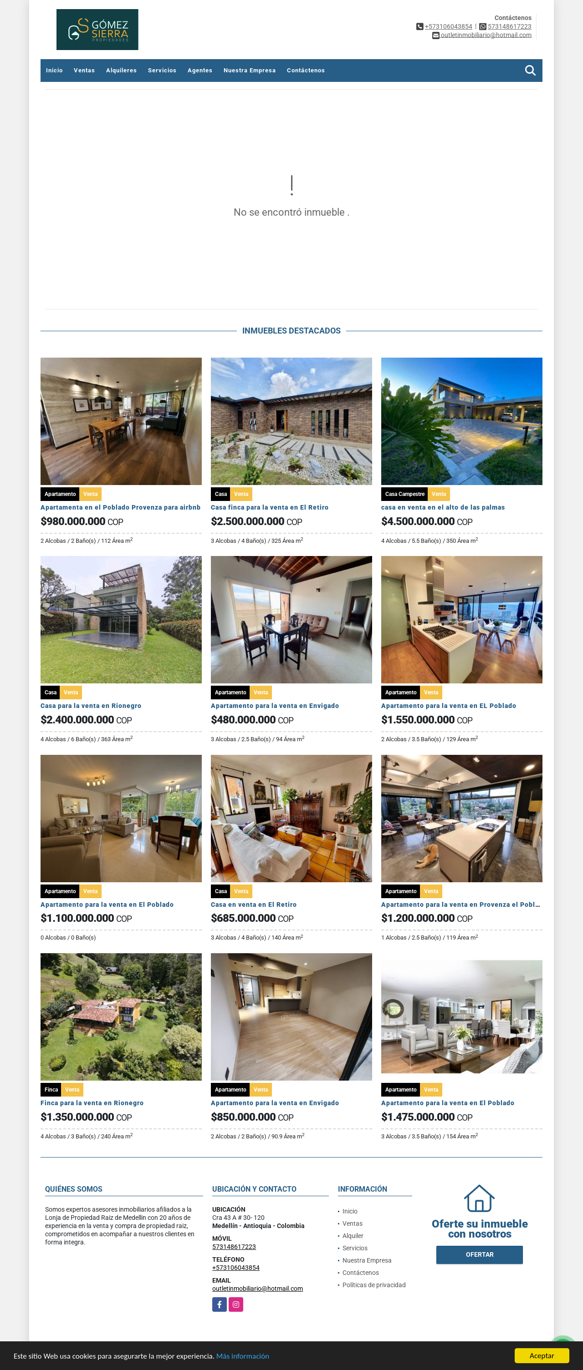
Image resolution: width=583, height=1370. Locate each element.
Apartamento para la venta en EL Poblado (449, 705)
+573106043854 (448, 26)
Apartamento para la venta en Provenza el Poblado (464, 904)
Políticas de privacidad (374, 1285)
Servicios (162, 70)
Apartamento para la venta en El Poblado (107, 904)
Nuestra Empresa (250, 70)
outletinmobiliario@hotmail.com (257, 1288)
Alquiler (353, 1235)
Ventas (84, 70)
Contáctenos (306, 70)
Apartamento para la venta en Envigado (275, 705)
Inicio (54, 70)
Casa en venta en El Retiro (254, 904)
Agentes (200, 70)
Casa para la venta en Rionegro (91, 705)
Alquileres (121, 70)
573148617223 (510, 26)
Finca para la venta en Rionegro (92, 1103)
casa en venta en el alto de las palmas (443, 507)
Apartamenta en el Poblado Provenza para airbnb (121, 507)
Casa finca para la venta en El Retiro (270, 507)
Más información (242, 1356)
